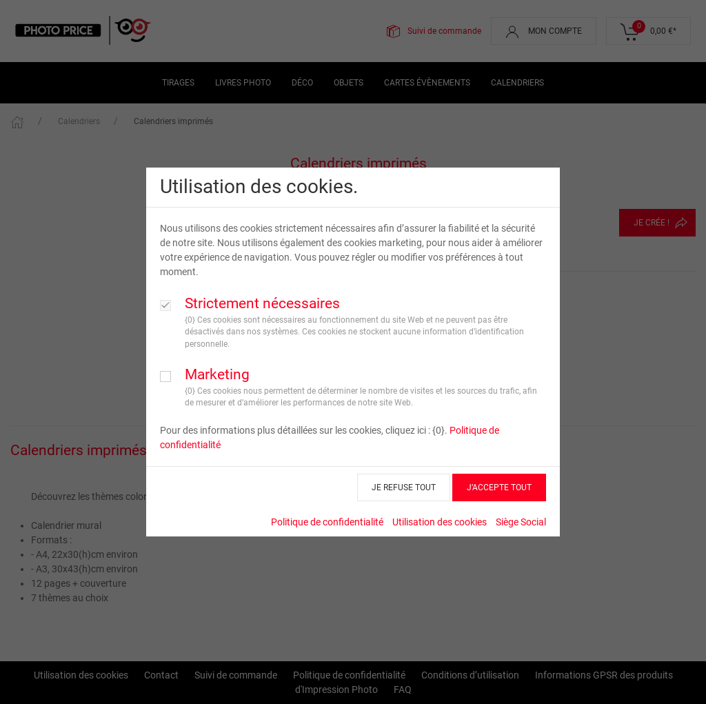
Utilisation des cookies (439, 521)
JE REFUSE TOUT (404, 487)
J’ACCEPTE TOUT (499, 487)
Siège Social (521, 521)
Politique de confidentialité (327, 521)
